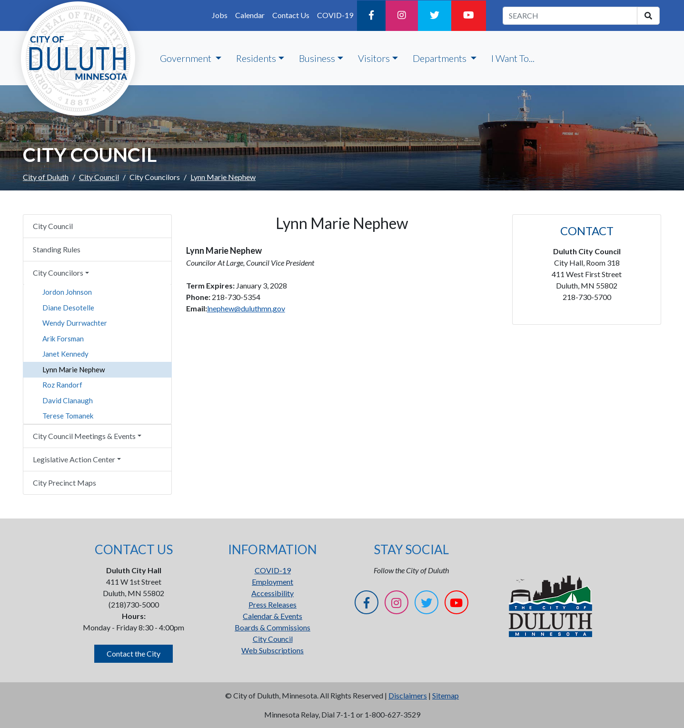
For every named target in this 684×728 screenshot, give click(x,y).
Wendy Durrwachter (74, 323)
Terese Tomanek (67, 415)
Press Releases (272, 604)
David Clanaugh (67, 400)
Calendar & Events (272, 615)
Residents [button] (256, 58)
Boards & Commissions (272, 627)
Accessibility (272, 593)
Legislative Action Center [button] (74, 459)
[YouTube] (468, 15)
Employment (272, 581)
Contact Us (290, 15)
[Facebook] (371, 15)
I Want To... (513, 58)
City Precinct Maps (64, 482)
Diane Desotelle (68, 307)
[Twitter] (434, 15)
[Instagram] (402, 15)
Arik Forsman (63, 338)
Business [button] (317, 58)
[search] (648, 16)
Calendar (250, 15)
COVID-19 (335, 15)
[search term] (570, 16)
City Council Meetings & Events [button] (84, 435)
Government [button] (186, 58)
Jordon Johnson (67, 292)
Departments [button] (440, 58)
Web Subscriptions (272, 650)
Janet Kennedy (65, 353)
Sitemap (445, 695)
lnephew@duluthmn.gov (246, 308)
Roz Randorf (62, 384)
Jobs (220, 15)
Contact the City (133, 653)
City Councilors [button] (58, 272)
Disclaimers (407, 695)
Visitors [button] (374, 58)
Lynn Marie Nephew (73, 369)
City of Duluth (46, 176)
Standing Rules (56, 249)
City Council (99, 176)
